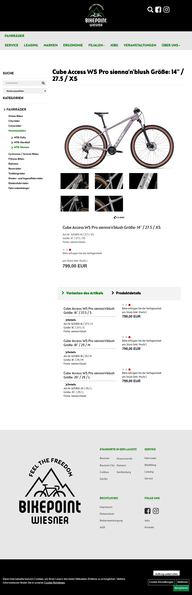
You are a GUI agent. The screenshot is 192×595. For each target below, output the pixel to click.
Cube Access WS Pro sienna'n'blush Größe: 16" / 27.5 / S (89, 311)
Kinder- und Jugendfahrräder (25, 178)
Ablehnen (182, 582)
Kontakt (149, 527)
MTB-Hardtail (22, 142)
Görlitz (104, 479)
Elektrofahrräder (18, 183)
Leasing (31, 45)
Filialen (96, 45)
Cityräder (14, 121)
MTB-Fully (20, 137)
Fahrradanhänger (19, 188)
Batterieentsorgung (111, 521)
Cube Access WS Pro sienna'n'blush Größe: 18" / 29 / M (89, 343)
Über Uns (171, 45)
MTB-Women (21, 147)
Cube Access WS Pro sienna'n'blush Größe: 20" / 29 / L (89, 375)
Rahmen (13, 164)
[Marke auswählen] (25, 91)
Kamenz (121, 465)
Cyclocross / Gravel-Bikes (23, 154)
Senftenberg (124, 472)
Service (11, 45)
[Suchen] (43, 83)
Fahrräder (14, 36)
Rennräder (14, 169)
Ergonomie (73, 45)
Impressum (106, 507)
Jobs (114, 45)
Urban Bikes (15, 116)
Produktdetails (126, 293)
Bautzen (105, 458)
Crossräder (15, 126)
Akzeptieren (181, 588)
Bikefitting (150, 465)
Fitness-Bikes (16, 159)
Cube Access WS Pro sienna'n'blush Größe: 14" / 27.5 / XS (118, 76)
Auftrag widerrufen (166, 574)
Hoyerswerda (124, 459)
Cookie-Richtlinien (54, 583)
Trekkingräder (16, 173)
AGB (102, 527)
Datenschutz (107, 514)
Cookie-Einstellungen (161, 582)
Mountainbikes (17, 131)
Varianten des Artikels (82, 293)
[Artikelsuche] (150, 11)
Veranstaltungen (140, 45)
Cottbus (104, 472)
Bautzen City (107, 465)
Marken (51, 45)
